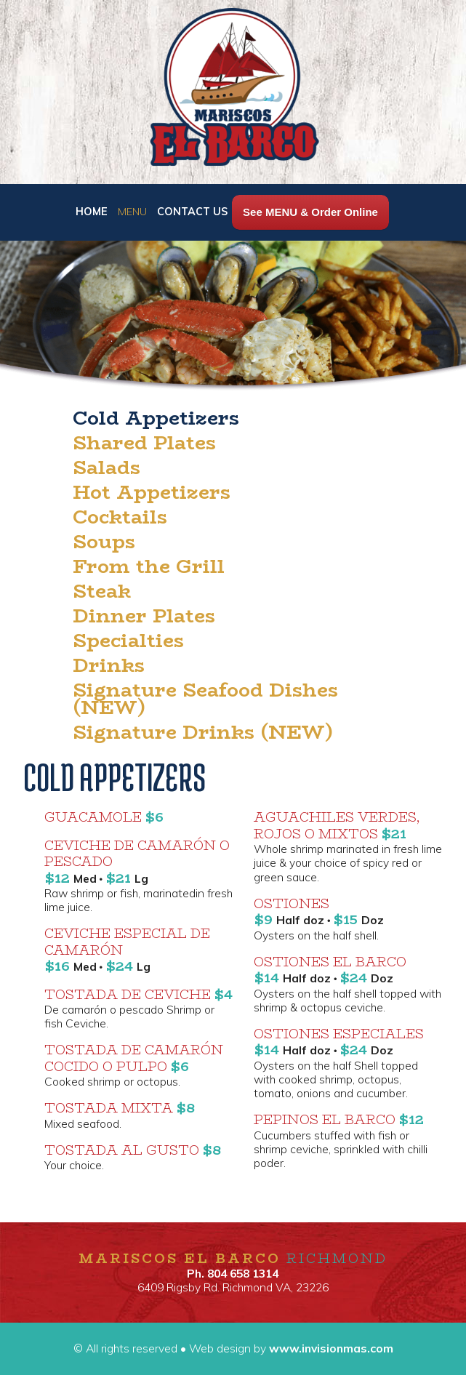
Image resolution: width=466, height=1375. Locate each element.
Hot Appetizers (151, 492)
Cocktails (120, 517)
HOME (93, 211)
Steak (102, 591)
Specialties (128, 640)
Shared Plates (144, 442)
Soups (104, 541)
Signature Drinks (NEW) (203, 732)
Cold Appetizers (156, 418)
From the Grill (149, 566)
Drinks (109, 665)
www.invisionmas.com (329, 1348)
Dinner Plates (144, 616)
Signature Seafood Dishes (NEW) (205, 699)
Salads (106, 467)
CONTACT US (192, 211)
